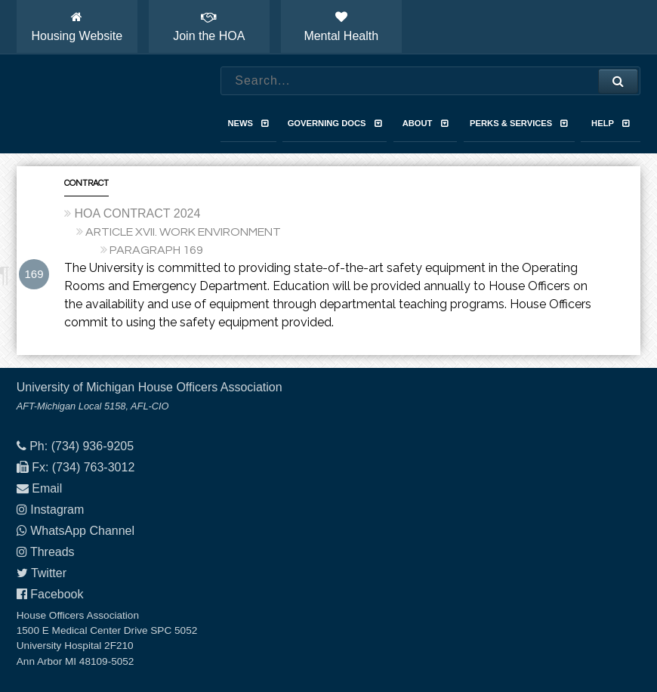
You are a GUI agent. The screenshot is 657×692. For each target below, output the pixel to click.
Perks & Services (519, 123)
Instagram (57, 509)
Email (47, 488)
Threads (52, 551)
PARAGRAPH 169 (156, 250)
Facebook (56, 594)
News (249, 123)
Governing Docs (335, 123)
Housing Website (76, 26)
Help (610, 123)
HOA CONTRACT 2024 (137, 213)
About (426, 123)
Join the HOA (209, 26)
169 (33, 273)
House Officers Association (103, 104)
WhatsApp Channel (82, 530)
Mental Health (341, 26)
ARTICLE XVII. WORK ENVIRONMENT (183, 232)
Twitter (48, 573)
